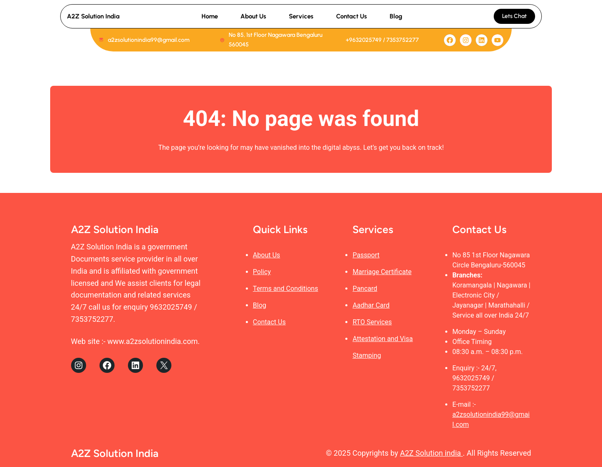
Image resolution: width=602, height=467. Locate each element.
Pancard (364, 289)
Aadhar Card (370, 305)
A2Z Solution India (93, 16)
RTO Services (372, 322)
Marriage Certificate (381, 272)
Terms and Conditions (285, 289)
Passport (365, 255)
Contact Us (269, 322)
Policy (262, 272)
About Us (266, 255)
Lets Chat (514, 16)
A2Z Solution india (431, 453)
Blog (259, 305)
